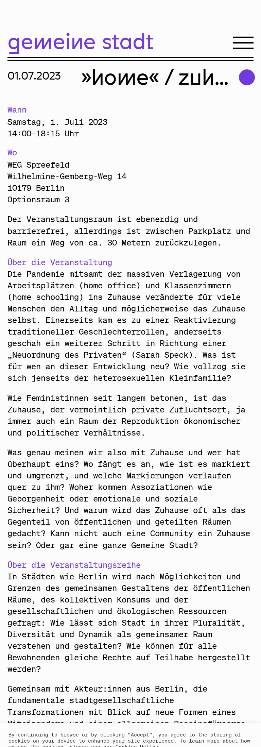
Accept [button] (22, 731)
